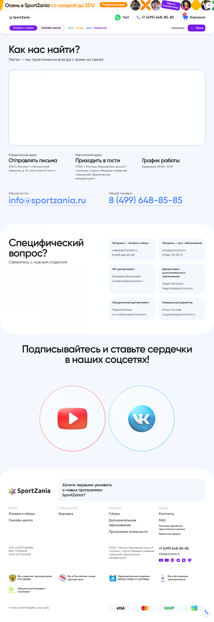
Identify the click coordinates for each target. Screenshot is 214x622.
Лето (70, 28)
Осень (80, 28)
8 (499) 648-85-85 (146, 200)
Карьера (66, 514)
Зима (89, 28)
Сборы (114, 514)
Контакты (178, 28)
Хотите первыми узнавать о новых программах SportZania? (87, 490)
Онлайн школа (51, 27)
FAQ (162, 520)
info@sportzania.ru (47, 200)
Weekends (100, 28)
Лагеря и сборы (23, 27)
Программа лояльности (128, 531)
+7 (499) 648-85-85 (157, 17)
